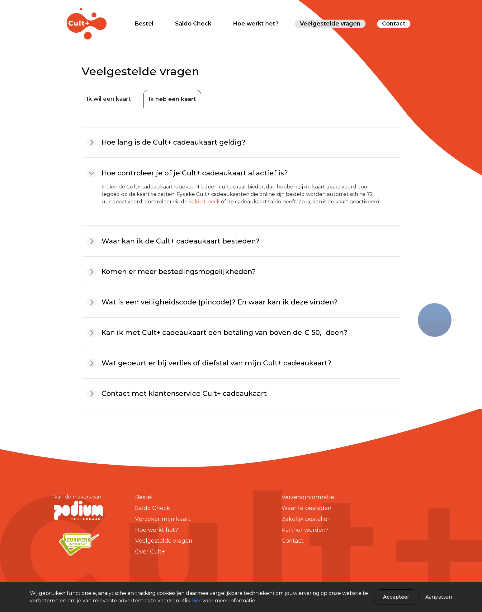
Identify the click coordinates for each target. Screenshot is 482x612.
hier (196, 601)
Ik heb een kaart (172, 99)
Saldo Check (204, 202)
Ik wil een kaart (109, 98)
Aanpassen (438, 597)
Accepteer (396, 597)
